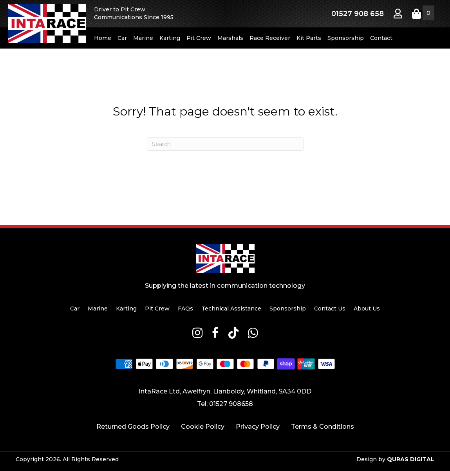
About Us (367, 308)
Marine (143, 38)
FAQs (185, 308)
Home (102, 38)
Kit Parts (308, 38)
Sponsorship (345, 38)
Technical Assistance (231, 308)
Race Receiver (269, 38)
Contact (381, 38)
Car (122, 38)
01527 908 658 (357, 13)
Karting (169, 38)
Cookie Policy (202, 426)
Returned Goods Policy (133, 426)
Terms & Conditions (322, 426)
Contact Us (329, 308)
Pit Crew (198, 38)
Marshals (230, 38)
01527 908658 (231, 404)
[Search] (225, 144)
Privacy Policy (258, 426)
